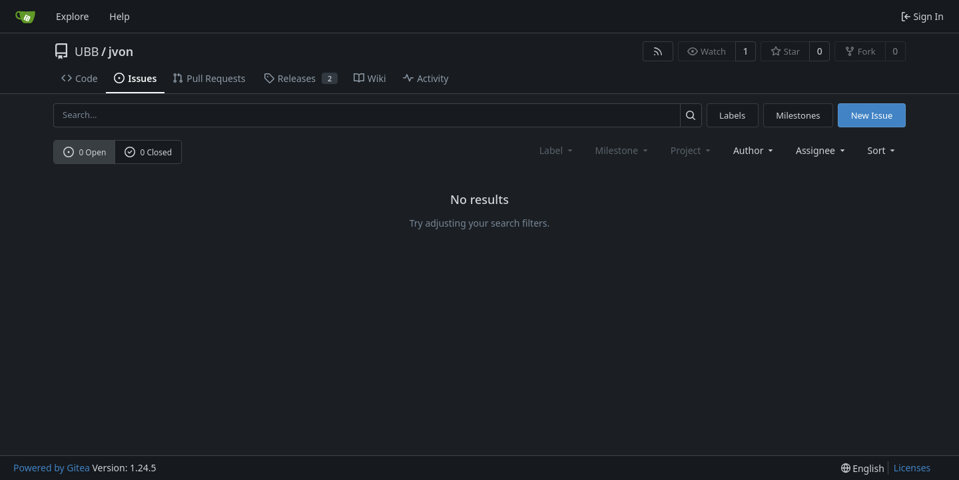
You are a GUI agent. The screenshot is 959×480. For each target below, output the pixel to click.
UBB (87, 51)
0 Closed (148, 152)
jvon (121, 51)
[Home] (25, 17)
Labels (732, 115)
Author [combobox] (754, 150)
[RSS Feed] (658, 51)
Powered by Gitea (51, 467)
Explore (72, 16)
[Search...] (691, 115)
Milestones (798, 115)
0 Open (85, 152)
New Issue (872, 115)
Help (119, 16)
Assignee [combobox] (821, 150)
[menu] (882, 150)
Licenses (912, 467)
